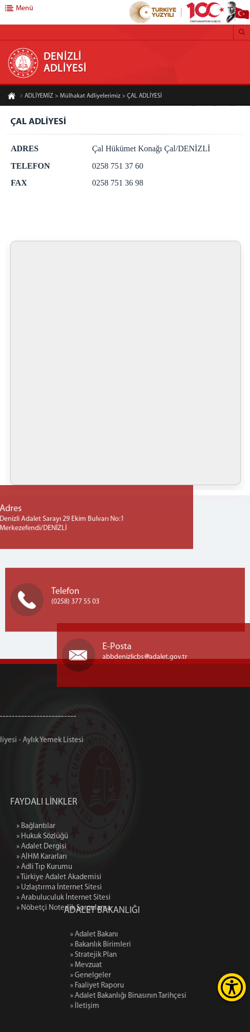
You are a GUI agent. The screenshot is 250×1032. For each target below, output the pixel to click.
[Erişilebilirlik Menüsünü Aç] (232, 987)
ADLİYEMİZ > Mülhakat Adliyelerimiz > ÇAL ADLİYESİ (90, 96)
